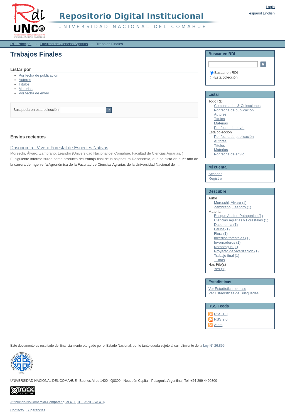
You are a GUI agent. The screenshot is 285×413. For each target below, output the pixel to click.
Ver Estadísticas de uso (227, 289)
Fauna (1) (222, 229)
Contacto (17, 410)
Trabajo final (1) (226, 255)
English (269, 13)
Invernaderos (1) (227, 242)
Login (270, 7)
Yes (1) (219, 269)
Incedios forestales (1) (232, 238)
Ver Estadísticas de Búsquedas (233, 293)
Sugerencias (35, 410)
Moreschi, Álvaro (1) (230, 203)
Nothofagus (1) (226, 247)
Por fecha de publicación (38, 75)
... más (219, 260)
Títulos (24, 84)
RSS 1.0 (220, 314)
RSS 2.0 (220, 319)
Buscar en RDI (224, 72)
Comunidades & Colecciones (237, 106)
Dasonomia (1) (226, 225)
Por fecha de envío (34, 93)
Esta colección (224, 77)
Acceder (215, 174)
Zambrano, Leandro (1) (232, 207)
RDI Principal (20, 44)
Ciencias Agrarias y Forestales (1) (241, 220)
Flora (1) (221, 233)
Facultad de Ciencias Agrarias (64, 44)
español (255, 13)
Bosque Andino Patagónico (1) (238, 216)
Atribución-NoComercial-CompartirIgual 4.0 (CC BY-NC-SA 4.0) (57, 402)
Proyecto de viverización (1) (236, 251)
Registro (215, 178)
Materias (26, 89)
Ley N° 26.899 (214, 346)
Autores (25, 80)
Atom (218, 325)
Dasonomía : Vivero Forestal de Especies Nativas (59, 147)
